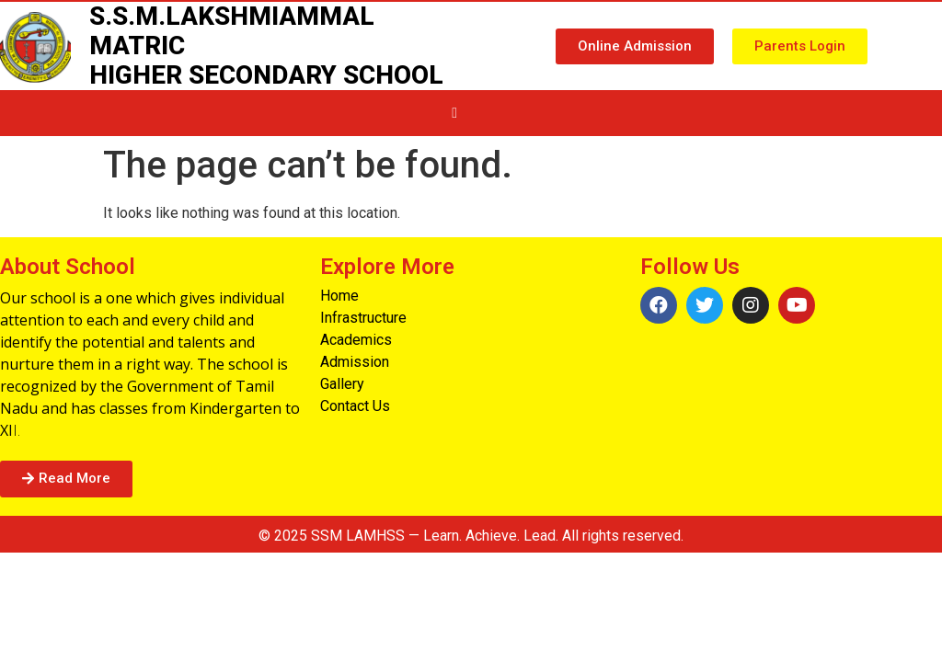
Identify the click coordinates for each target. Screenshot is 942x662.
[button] (635, 46)
